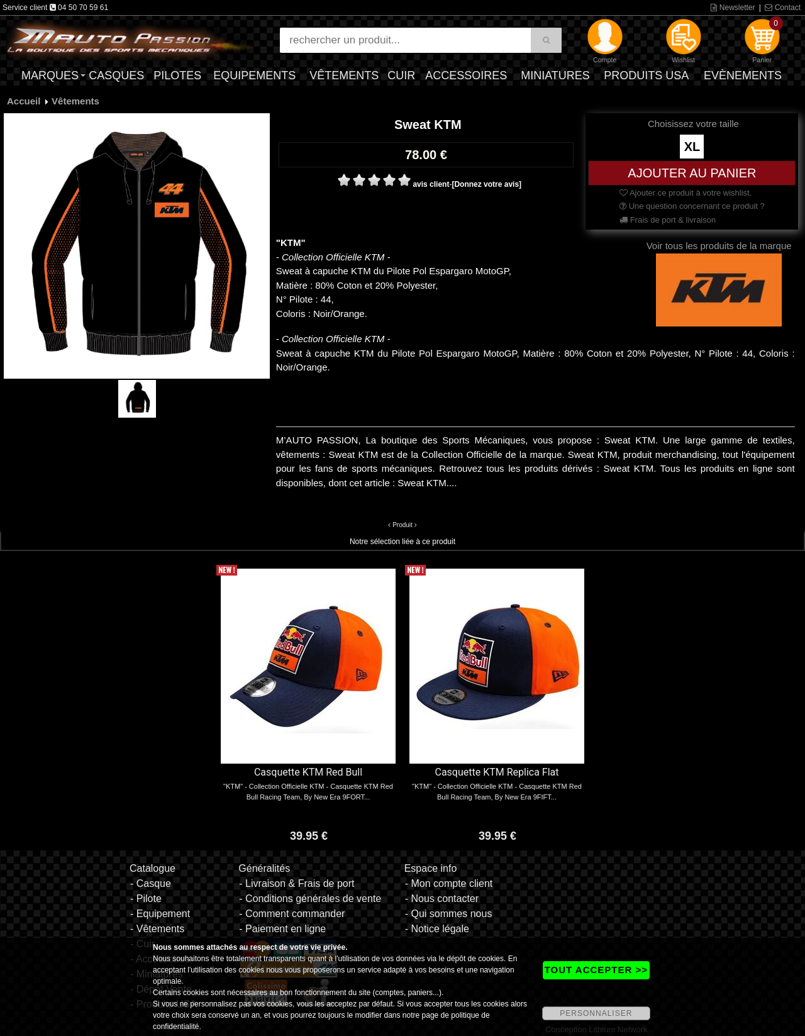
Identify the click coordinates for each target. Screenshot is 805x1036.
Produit (402, 524)
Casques (116, 75)
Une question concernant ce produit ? (692, 206)
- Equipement (160, 913)
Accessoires (466, 75)
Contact (783, 7)
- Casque (150, 883)
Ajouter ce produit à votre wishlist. (685, 193)
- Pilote (146, 898)
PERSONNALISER (596, 1013)
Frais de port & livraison (667, 220)
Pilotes (177, 75)
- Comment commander (292, 913)
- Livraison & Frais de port (296, 883)
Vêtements (344, 75)
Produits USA (646, 75)
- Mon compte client (449, 883)
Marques (50, 75)
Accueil (23, 101)
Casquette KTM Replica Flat (496, 772)
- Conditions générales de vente (310, 898)
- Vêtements (157, 928)
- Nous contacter (442, 898)
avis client (431, 184)
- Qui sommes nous (448, 913)
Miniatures (555, 75)
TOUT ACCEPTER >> (596, 969)
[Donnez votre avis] (486, 184)
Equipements (254, 75)
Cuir (401, 75)
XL (692, 146)
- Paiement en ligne (282, 928)
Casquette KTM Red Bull (308, 772)
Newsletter (733, 7)
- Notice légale (437, 928)
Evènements (743, 75)
